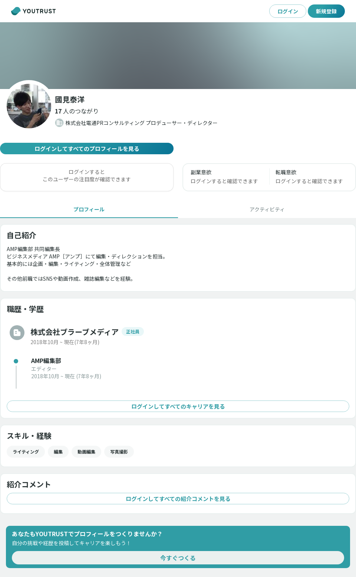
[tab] (89, 209)
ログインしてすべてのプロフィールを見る (87, 148)
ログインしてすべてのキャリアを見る (178, 406)
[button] (77, 110)
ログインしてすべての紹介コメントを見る (178, 498)
